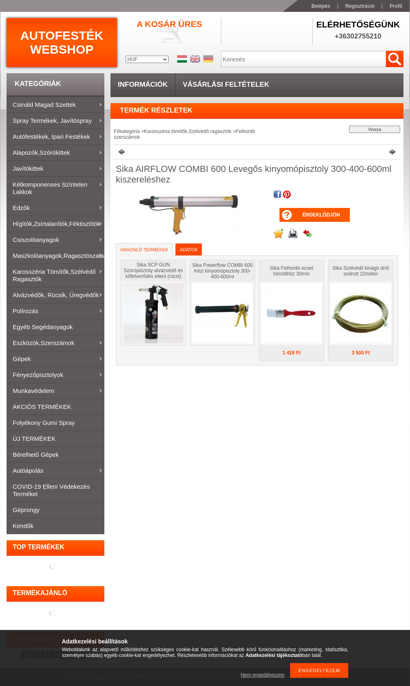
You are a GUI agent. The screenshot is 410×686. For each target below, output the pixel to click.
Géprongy (26, 509)
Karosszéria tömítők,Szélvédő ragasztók (55, 275)
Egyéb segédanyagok (43, 326)
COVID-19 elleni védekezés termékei (51, 490)
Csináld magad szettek (55, 105)
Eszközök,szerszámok (55, 343)
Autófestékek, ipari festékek (55, 137)
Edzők (55, 208)
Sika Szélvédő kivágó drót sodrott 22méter (360, 271)
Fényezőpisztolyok (55, 375)
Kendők (23, 525)
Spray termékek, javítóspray (55, 121)
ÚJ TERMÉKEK (34, 438)
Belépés (320, 6)
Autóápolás (55, 471)
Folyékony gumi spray (44, 422)
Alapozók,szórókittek (55, 153)
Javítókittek (55, 169)
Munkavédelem (55, 391)
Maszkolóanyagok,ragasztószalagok (55, 256)
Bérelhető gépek (36, 454)
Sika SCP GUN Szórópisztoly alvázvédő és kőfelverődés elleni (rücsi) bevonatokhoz (153, 273)
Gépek (55, 359)
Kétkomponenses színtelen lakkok (55, 188)
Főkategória (127, 131)
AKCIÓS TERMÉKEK (42, 406)
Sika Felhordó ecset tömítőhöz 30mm (291, 271)
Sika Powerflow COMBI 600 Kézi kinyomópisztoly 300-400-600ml (222, 271)
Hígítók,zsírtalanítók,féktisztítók (55, 224)
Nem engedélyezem (262, 675)
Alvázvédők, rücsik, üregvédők (55, 295)
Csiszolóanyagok (55, 240)
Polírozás (55, 311)
